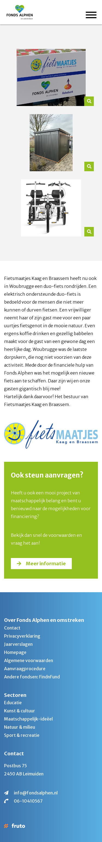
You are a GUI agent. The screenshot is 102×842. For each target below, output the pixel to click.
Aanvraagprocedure (24, 668)
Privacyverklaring (22, 636)
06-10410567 (28, 801)
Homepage (15, 652)
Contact (12, 628)
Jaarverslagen (18, 644)
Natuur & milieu (19, 727)
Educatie (13, 702)
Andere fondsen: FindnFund (32, 676)
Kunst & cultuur (19, 710)
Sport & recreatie (21, 735)
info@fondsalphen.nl (36, 793)
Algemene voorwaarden (28, 660)
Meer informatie (46, 563)
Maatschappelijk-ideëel (28, 719)
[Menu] (91, 16)
